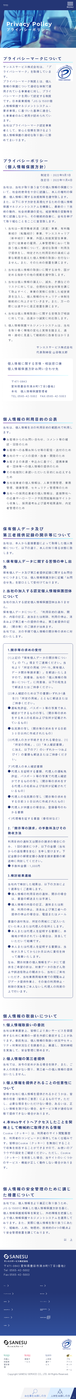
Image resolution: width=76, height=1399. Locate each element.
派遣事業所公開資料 (53, 1320)
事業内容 (11, 1301)
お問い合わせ (49, 1293)
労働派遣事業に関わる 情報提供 (54, 1310)
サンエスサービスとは (18, 1293)
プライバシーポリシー (54, 1301)
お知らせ (47, 1285)
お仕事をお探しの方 (17, 1311)
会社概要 (11, 1328)
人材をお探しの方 (16, 1320)
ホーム (10, 1285)
